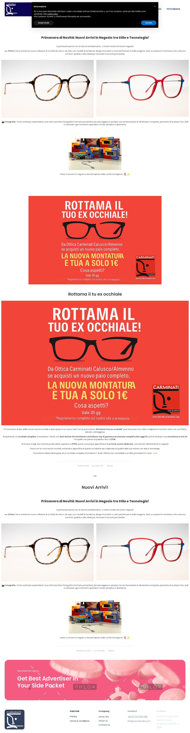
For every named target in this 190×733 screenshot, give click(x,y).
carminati (99, 466)
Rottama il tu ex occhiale (95, 294)
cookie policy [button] (53, 14)
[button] (155, 6)
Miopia (110, 466)
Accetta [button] (148, 23)
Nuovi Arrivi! (95, 487)
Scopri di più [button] (43, 23)
